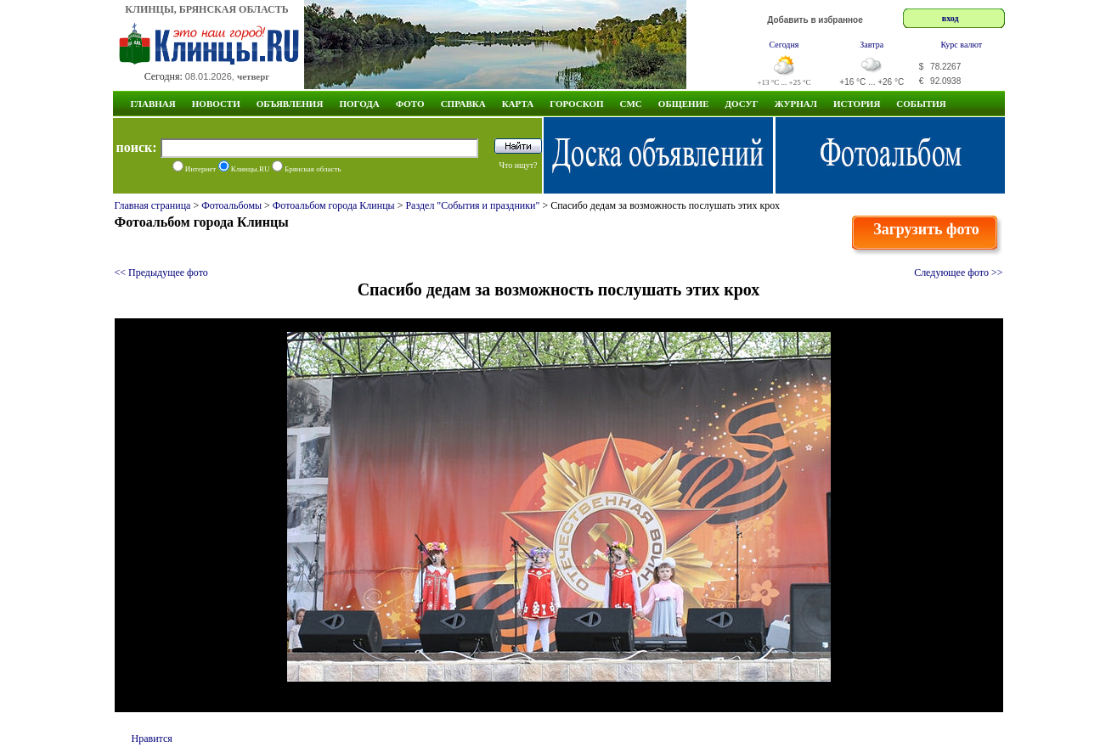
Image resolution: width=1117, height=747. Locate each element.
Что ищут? (518, 165)
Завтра (871, 44)
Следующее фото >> (958, 272)
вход (950, 18)
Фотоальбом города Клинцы (334, 205)
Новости (216, 103)
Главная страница (153, 205)
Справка (463, 103)
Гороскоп (576, 103)
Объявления (290, 103)
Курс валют (961, 44)
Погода (359, 103)
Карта (518, 103)
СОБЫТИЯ (920, 103)
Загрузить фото (926, 229)
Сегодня (784, 44)
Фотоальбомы (231, 205)
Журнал (796, 103)
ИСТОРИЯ (856, 103)
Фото (410, 103)
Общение (683, 103)
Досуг (742, 103)
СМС (631, 103)
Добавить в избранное (815, 20)
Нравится (152, 738)
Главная (153, 103)
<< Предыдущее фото (161, 272)
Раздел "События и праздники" (472, 205)
